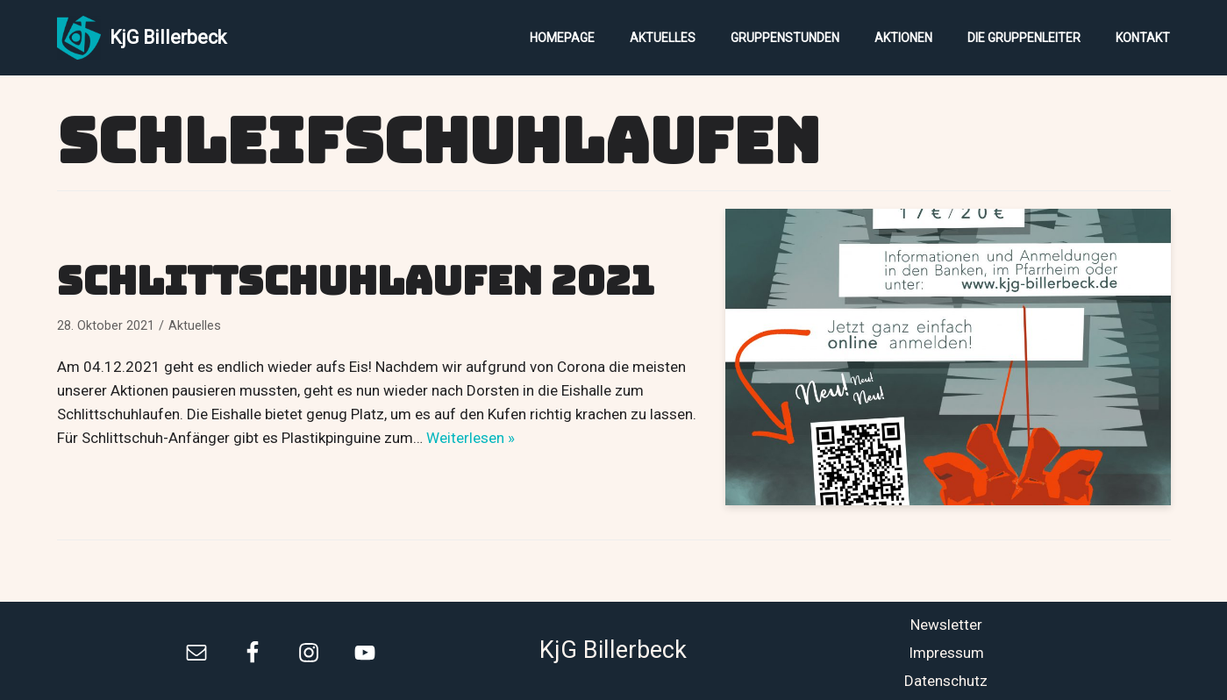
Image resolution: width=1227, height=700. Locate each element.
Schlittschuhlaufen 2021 (355, 280)
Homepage (562, 38)
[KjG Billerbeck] (141, 38)
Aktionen (903, 38)
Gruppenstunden (785, 38)
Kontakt (1143, 38)
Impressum (946, 652)
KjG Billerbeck (613, 650)
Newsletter (946, 624)
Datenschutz (946, 680)
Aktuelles (663, 38)
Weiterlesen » (470, 437)
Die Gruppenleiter (1024, 38)
